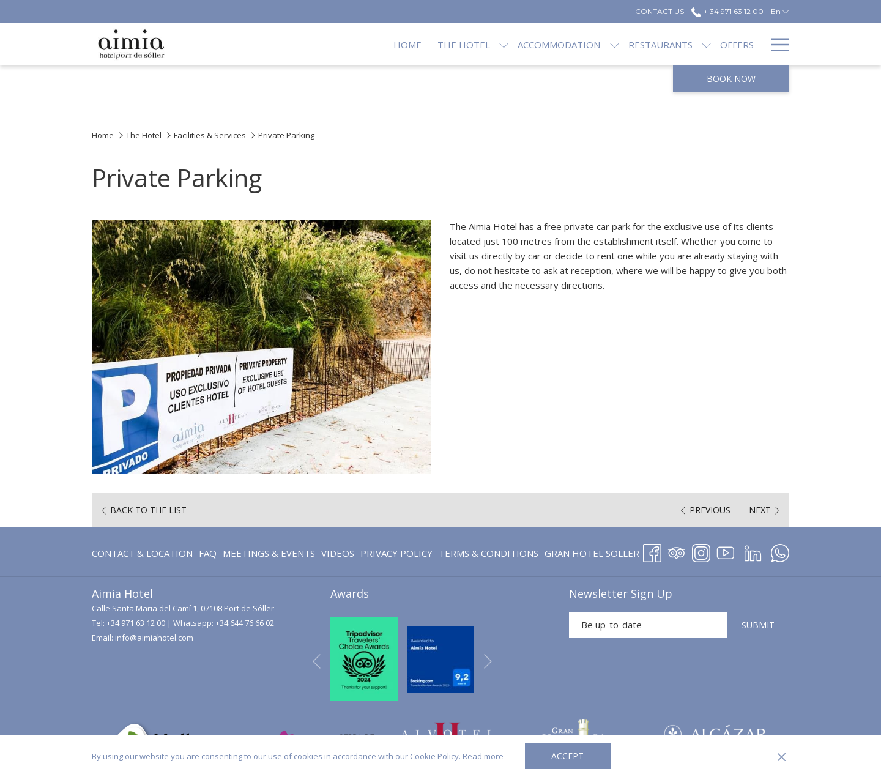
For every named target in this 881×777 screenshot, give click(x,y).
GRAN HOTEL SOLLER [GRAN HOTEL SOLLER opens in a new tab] (592, 555)
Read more (483, 756)
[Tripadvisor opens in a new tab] (676, 550)
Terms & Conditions (488, 553)
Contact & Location (142, 553)
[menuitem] (366, 44)
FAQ (208, 553)
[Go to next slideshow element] (488, 661)
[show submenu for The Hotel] (463, 44)
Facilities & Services (210, 135)
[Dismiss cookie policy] (781, 756)
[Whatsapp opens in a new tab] (780, 550)
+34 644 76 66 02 (244, 622)
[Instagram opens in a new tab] (701, 550)
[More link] (775, 44)
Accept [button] (567, 756)
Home (103, 135)
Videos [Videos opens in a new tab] (337, 555)
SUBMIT (758, 625)
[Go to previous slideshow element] (316, 661)
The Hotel (144, 135)
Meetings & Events (269, 553)
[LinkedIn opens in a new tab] (753, 550)
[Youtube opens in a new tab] (725, 550)
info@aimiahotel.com (154, 637)
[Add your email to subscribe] (648, 625)
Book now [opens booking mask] (731, 78)
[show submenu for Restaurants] (665, 44)
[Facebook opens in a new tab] (652, 550)
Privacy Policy (396, 553)
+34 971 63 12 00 (135, 622)
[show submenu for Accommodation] (573, 44)
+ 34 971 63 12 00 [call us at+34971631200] (727, 11)
